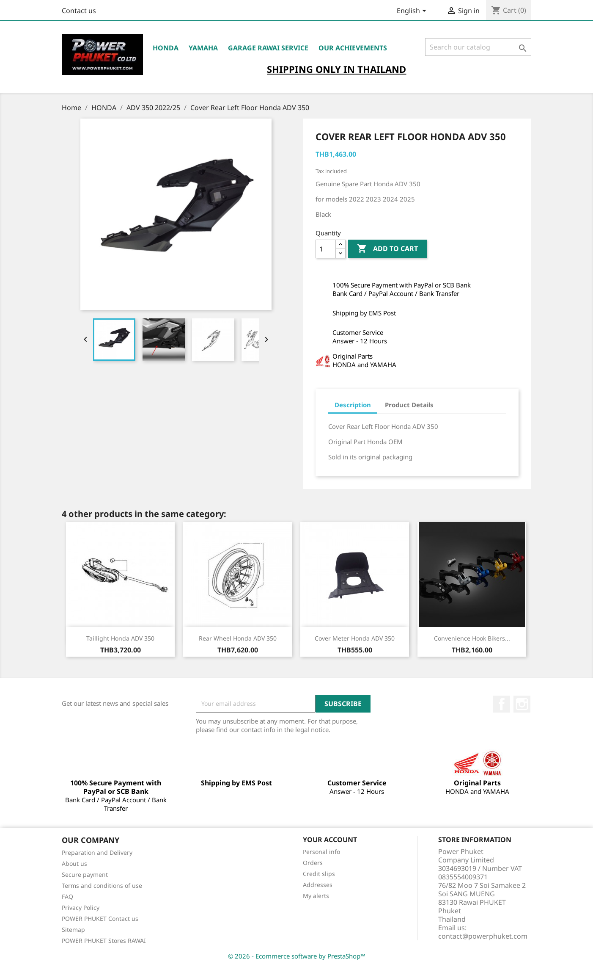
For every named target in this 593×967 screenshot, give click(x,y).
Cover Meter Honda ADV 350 (355, 638)
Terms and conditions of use (102, 885)
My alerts (316, 896)
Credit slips (319, 874)
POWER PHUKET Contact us (100, 919)
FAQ (67, 896)
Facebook (501, 704)
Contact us (79, 10)
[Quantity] (326, 249)
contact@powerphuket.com (482, 936)
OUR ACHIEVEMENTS (352, 47)
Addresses (317, 885)
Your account (330, 839)
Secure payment (85, 874)
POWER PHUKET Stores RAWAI (104, 941)
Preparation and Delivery (97, 852)
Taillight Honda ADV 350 (120, 638)
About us (74, 863)
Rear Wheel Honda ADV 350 (238, 638)
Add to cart (387, 248)
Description (353, 405)
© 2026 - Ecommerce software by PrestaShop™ (296, 956)
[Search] (478, 47)
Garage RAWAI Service (268, 47)
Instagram (521, 704)
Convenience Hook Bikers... (472, 638)
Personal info (321, 852)
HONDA (165, 47)
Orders (313, 863)
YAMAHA (203, 47)
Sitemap (73, 930)
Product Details (409, 405)
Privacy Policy (80, 907)
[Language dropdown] (413, 11)
